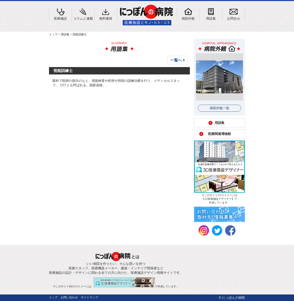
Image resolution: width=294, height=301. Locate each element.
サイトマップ (89, 297)
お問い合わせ (69, 297)
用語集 (65, 34)
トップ (53, 34)
